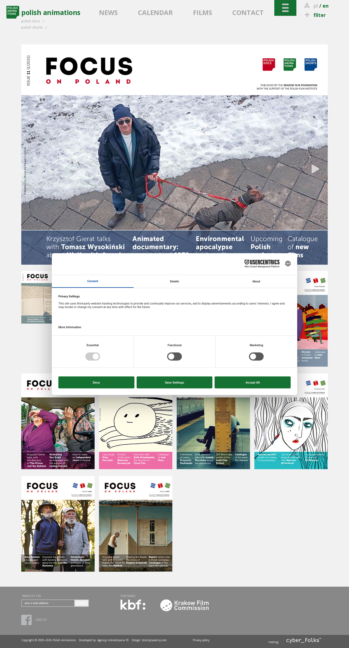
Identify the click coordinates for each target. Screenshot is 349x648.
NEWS (108, 12)
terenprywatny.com (154, 640)
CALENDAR (155, 12)
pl (316, 5)
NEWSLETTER (31, 596)
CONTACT (248, 12)
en (326, 5)
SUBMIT (81, 603)
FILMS (202, 12)
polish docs (33, 21)
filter (314, 15)
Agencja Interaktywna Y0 (113, 640)
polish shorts (35, 27)
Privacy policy (201, 640)
